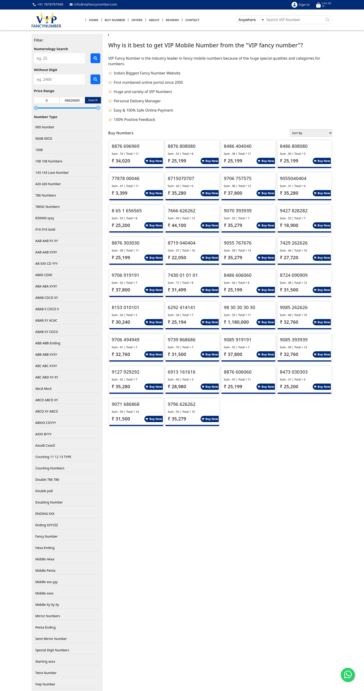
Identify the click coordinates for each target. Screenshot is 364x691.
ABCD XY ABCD (46, 411)
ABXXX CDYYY (45, 423)
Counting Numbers (50, 468)
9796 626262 (182, 404)
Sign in (301, 5)
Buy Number (115, 20)
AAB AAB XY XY (46, 241)
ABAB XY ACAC (46, 320)
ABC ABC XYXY (46, 366)
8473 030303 (294, 372)
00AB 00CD (43, 138)
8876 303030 (126, 243)
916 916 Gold (45, 229)
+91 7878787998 (48, 4)
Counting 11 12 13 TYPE (53, 457)
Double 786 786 (47, 480)
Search (93, 100)
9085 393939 (294, 340)
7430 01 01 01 (183, 275)
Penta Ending (45, 627)
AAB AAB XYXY (46, 252)
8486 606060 (238, 275)
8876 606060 (238, 372)
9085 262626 (294, 308)
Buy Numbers (121, 133)
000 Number (44, 127)
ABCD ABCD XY (46, 400)
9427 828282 (294, 211)
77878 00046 (126, 179)
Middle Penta (45, 570)
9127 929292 (126, 372)
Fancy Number (46, 536)
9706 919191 (126, 275)
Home (93, 20)
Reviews (172, 20)
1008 (39, 150)
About (154, 20)
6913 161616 (182, 372)
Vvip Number (45, 684)
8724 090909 (294, 275)
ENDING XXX (44, 514)
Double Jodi (44, 491)
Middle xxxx (44, 593)
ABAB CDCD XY (46, 298)
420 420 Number (48, 184)
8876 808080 (182, 146)
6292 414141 (182, 308)
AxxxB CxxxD (45, 445)
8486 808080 (294, 146)
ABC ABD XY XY (46, 377)
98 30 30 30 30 (239, 308)
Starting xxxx (45, 661)
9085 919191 (238, 340)
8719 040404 (182, 243)
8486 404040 (238, 146)
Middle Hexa (44, 559)
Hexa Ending (45, 548)
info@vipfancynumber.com (93, 4)
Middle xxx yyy (46, 582)
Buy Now (154, 161)
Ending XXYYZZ (46, 525)
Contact (192, 20)
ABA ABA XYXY (46, 286)
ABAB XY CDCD (46, 332)
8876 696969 (126, 146)
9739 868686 (182, 340)
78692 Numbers (47, 207)
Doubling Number (49, 502)
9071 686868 (126, 404)
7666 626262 (182, 211)
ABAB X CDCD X (47, 309)
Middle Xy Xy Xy (47, 605)
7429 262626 (294, 243)
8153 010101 (126, 308)
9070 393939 (238, 211)
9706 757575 (238, 179)
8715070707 (181, 179)
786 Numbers (45, 195)
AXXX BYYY (43, 434)
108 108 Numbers (48, 161)
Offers (137, 20)
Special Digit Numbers (52, 650)
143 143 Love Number (52, 173)
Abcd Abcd (43, 389)
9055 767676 (238, 243)
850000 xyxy (44, 218)
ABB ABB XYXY (46, 354)
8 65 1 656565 (127, 211)
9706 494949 (126, 340)
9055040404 (293, 179)
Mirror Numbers (47, 616)
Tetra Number (45, 673)
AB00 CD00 (43, 275)
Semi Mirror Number (51, 639)
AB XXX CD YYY (46, 264)
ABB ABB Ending (47, 343)
